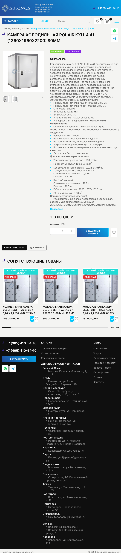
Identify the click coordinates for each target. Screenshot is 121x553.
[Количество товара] (62, 231)
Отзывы (97, 375)
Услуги (97, 351)
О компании (100, 346)
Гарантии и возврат (104, 360)
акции (44, 21)
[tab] (14, 245)
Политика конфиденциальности (18, 550)
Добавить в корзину (93, 231)
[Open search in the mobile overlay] (74, 21)
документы (37, 245)
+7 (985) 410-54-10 (107, 8)
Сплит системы (50, 351)
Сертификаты (101, 370)
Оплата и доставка (104, 356)
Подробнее (56, 209)
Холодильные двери (53, 356)
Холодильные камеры (53, 346)
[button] (43, 101)
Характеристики (14, 245)
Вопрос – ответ (102, 365)
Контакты (98, 379)
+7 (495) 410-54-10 (21, 348)
